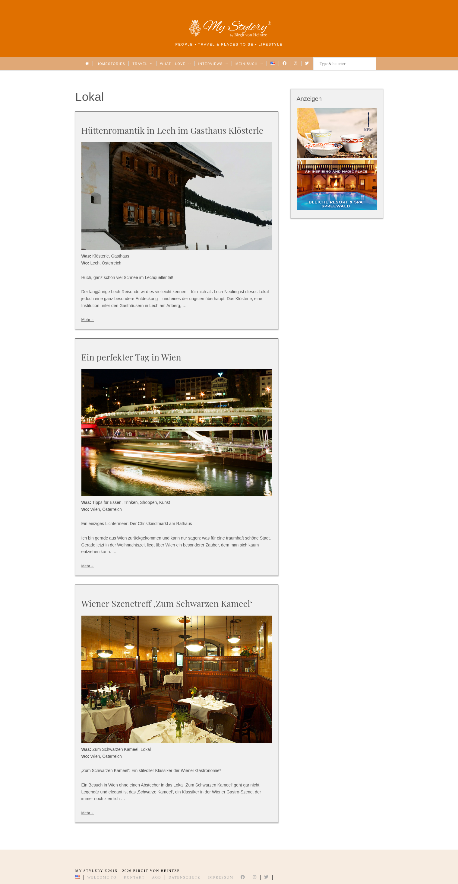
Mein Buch (249, 64)
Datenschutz (185, 877)
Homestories (110, 64)
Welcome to (102, 877)
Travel (142, 64)
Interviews (213, 64)
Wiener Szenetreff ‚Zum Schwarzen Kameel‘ (166, 603)
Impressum (221, 877)
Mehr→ (87, 319)
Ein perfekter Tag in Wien (131, 357)
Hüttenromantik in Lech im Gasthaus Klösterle (172, 130)
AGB (156, 877)
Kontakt (134, 877)
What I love (175, 64)
